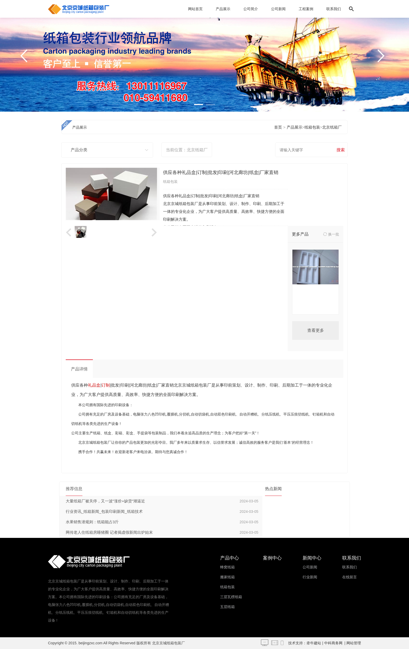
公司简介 (250, 9)
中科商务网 (333, 643)
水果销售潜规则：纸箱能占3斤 (92, 522)
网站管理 (353, 643)
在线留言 (349, 577)
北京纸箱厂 (332, 127)
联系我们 (333, 9)
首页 (278, 127)
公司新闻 (278, 9)
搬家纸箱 (227, 577)
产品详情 (79, 369)
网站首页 (195, 9)
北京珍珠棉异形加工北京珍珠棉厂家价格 (316, 301)
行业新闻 (310, 577)
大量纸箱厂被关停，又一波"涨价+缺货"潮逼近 (105, 501)
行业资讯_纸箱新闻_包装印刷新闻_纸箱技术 (104, 511)
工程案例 (306, 9)
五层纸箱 (227, 607)
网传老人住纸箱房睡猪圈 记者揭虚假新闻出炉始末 (109, 532)
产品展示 (223, 9)
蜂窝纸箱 (227, 567)
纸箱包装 (312, 127)
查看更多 (315, 330)
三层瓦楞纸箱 (231, 597)
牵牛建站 (313, 643)
